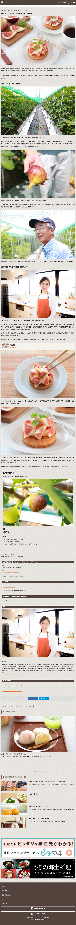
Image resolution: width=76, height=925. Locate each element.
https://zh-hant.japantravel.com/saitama (12, 691)
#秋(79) (11, 706)
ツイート (44, 698)
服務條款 (4, 891)
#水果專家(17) (29, 706)
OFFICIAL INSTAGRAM (38, 913)
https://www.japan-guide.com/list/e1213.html (13, 686)
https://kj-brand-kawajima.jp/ (9, 587)
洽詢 (3, 899)
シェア (33, 698)
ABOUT (4, 886)
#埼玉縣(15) (19, 706)
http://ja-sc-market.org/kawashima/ (11, 572)
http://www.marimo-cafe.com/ (10, 674)
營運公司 (4, 903)
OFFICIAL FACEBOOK (38, 908)
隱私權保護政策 (6, 895)
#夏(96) (4, 706)
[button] (31, 771)
